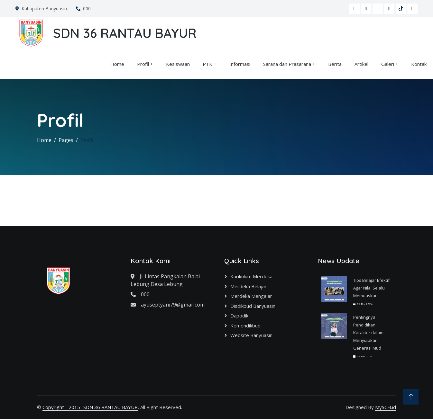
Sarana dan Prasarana (287, 64)
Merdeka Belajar (248, 286)
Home (117, 64)
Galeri (387, 64)
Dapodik (239, 315)
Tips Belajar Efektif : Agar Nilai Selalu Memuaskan (372, 288)
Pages (66, 140)
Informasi (239, 64)
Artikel (361, 64)
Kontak (419, 64)
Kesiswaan (178, 64)
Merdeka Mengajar (251, 296)
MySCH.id (385, 407)
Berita (335, 64)
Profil (143, 64)
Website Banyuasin (251, 335)
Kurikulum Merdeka (251, 276)
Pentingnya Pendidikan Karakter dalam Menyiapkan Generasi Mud (368, 332)
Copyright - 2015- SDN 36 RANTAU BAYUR (90, 407)
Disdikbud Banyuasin (252, 306)
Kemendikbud (245, 325)
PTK (207, 64)
